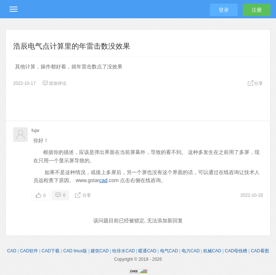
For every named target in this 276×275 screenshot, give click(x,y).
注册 (257, 10)
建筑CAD (100, 250)
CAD (11, 250)
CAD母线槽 (236, 250)
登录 (224, 10)
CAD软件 (29, 250)
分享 (255, 83)
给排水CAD (123, 250)
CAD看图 (260, 250)
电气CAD (169, 250)
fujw (35, 130)
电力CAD (191, 250)
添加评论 (54, 83)
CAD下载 (51, 250)
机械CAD (212, 250)
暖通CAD (147, 250)
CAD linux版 (75, 250)
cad (103, 180)
